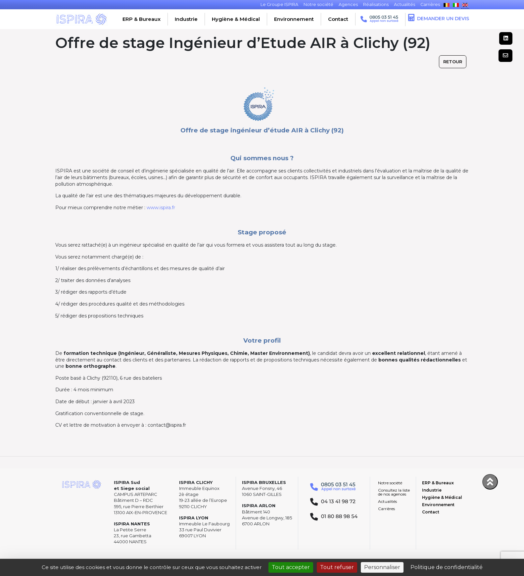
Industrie (186, 19)
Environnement (294, 19)
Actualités (387, 501)
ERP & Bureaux (141, 19)
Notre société (390, 482)
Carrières (386, 508)
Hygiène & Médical (236, 19)
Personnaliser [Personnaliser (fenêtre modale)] (382, 567)
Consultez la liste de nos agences (394, 492)
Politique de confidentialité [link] (446, 567)
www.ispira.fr (161, 208)
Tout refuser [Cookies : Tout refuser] (337, 567)
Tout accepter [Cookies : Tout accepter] (291, 567)
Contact (338, 19)
